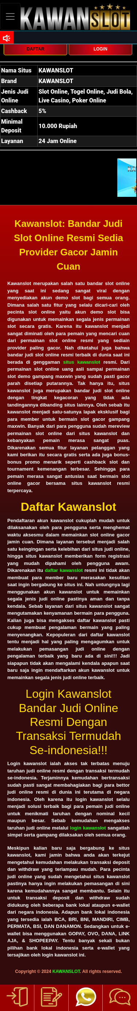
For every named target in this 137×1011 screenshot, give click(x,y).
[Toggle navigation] (10, 16)
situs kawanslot (81, 362)
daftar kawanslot (64, 570)
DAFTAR (35, 49)
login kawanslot (88, 828)
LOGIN (100, 49)
